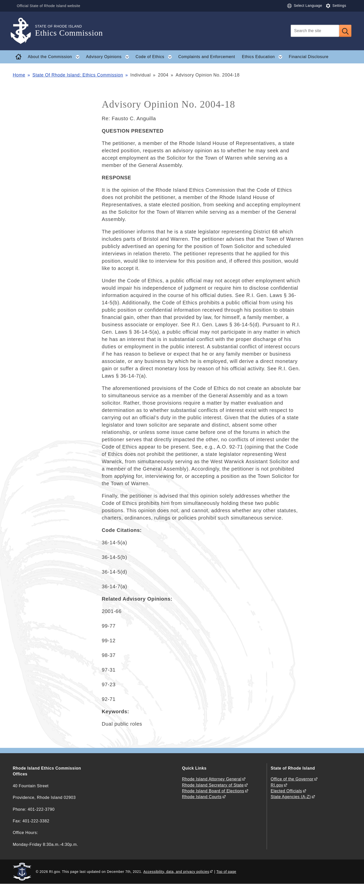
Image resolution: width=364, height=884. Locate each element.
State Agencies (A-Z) (291, 797)
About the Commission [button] (55, 56)
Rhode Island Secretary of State (213, 785)
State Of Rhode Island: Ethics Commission (77, 75)
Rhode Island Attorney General (211, 779)
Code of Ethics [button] (155, 56)
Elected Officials (286, 791)
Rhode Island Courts (202, 797)
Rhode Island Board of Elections (213, 791)
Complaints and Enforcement (206, 57)
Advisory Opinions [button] (109, 56)
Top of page (226, 872)
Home (19, 75)
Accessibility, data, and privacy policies (176, 872)
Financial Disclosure (309, 57)
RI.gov (277, 785)
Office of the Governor (292, 779)
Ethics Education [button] (263, 56)
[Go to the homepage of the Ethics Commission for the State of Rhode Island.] (24, 31)
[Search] (315, 31)
